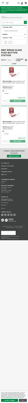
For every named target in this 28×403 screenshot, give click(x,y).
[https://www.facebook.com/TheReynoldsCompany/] (2, 213)
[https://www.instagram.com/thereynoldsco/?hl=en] (11, 213)
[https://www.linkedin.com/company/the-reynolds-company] (8, 213)
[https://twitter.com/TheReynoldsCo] (5, 213)
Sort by (3, 60)
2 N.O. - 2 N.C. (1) (8, 43)
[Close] (23, 400)
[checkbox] (3, 30)
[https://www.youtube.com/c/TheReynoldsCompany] (14, 213)
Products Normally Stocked (10, 31)
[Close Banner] (26, 9)
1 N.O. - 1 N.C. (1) (8, 41)
